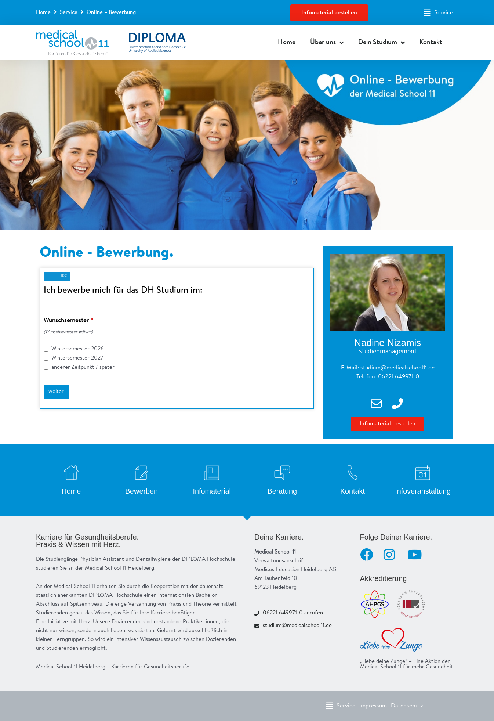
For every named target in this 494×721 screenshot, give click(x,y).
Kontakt (430, 42)
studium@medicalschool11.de (397, 368)
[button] (438, 13)
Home (43, 12)
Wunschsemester (68, 320)
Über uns (327, 43)
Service (68, 12)
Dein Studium (381, 43)
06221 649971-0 (398, 377)
